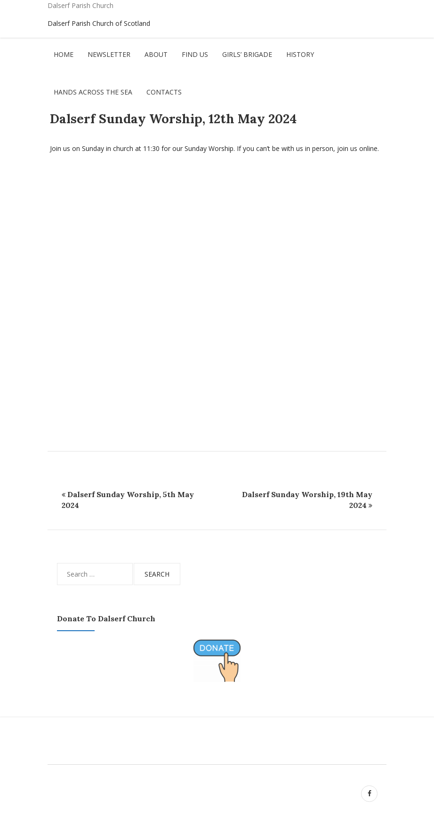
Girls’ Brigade (247, 54)
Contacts (164, 91)
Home (63, 54)
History (300, 54)
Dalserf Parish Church (80, 5)
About (156, 54)
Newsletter (109, 54)
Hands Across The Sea (93, 91)
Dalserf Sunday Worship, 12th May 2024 (173, 119)
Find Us (195, 54)
